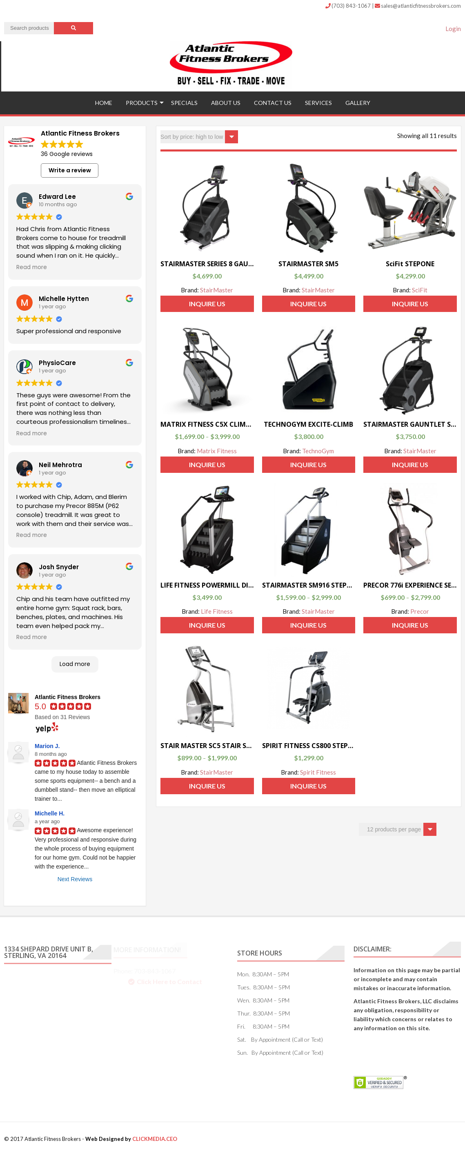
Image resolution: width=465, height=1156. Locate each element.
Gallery (357, 102)
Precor (419, 611)
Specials (184, 102)
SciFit (419, 290)
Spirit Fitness (318, 772)
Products (142, 102)
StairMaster (216, 290)
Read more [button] (31, 267)
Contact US (272, 102)
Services (318, 102)
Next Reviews (75, 879)
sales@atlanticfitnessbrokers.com (418, 5)
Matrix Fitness (217, 450)
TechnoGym (318, 450)
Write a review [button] (70, 170)
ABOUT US (225, 102)
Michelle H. (50, 813)
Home (103, 102)
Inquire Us (207, 303)
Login (453, 28)
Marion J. (47, 746)
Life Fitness (217, 611)
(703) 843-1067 (348, 5)
